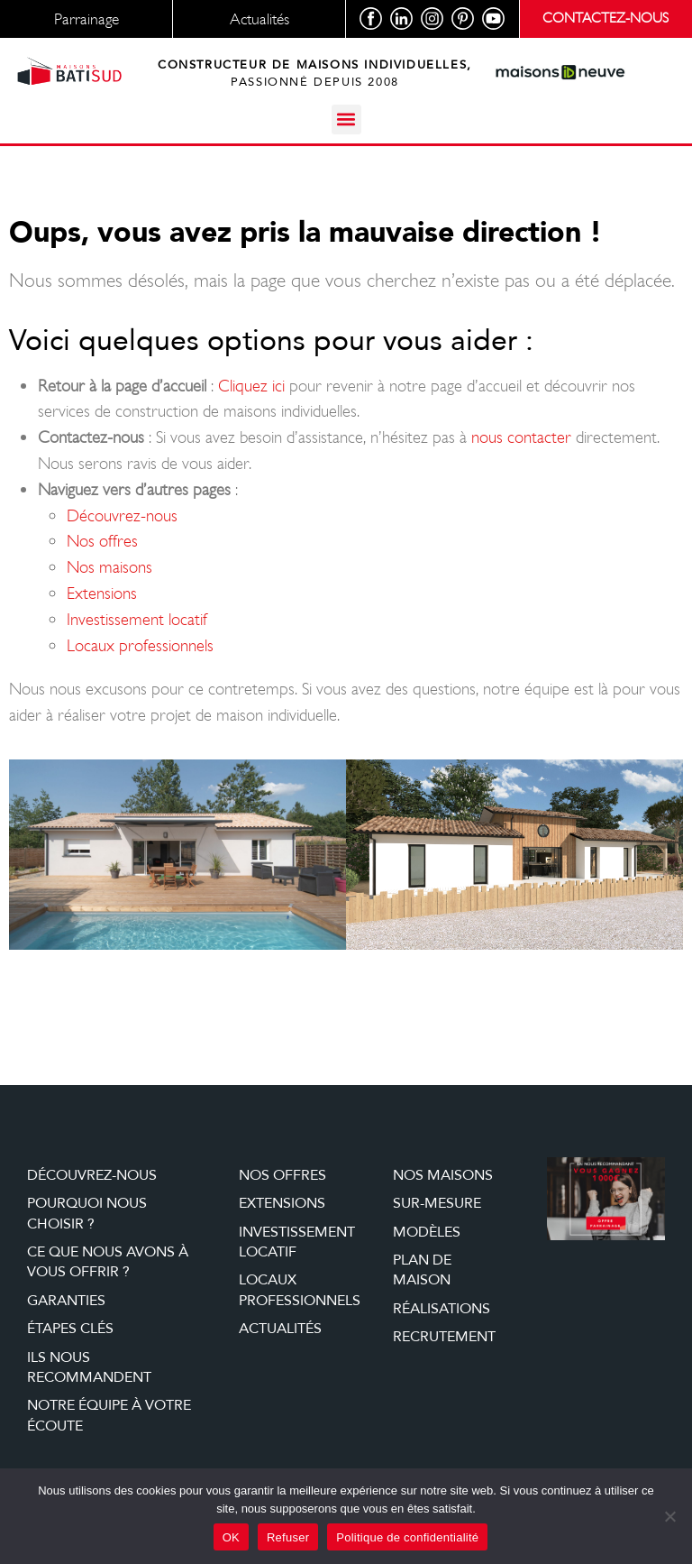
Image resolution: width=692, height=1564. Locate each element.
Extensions (102, 593)
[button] (346, 119)
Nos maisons (109, 567)
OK (231, 1537)
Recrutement (444, 1337)
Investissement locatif (137, 619)
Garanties (66, 1301)
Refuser (288, 1537)
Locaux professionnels (140, 645)
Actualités (280, 1329)
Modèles (426, 1232)
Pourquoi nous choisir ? (87, 1213)
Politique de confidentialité (407, 1537)
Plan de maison (422, 1270)
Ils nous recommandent (89, 1367)
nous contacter (521, 437)
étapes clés (70, 1329)
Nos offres (102, 540)
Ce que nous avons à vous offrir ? (107, 1262)
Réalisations (441, 1309)
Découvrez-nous (122, 515)
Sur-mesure (437, 1203)
